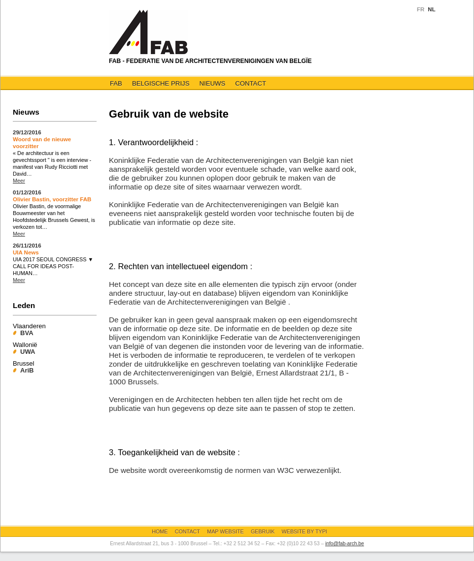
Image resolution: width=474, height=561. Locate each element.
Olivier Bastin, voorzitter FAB (52, 199)
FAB (116, 83)
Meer (19, 181)
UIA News (26, 252)
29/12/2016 (27, 132)
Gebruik (262, 531)
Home (160, 531)
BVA (27, 333)
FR (420, 9)
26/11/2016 (27, 246)
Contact (250, 83)
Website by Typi (304, 531)
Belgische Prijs (161, 83)
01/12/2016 (27, 192)
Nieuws (212, 83)
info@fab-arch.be (344, 543)
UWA (27, 351)
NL (431, 9)
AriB (27, 370)
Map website (225, 531)
